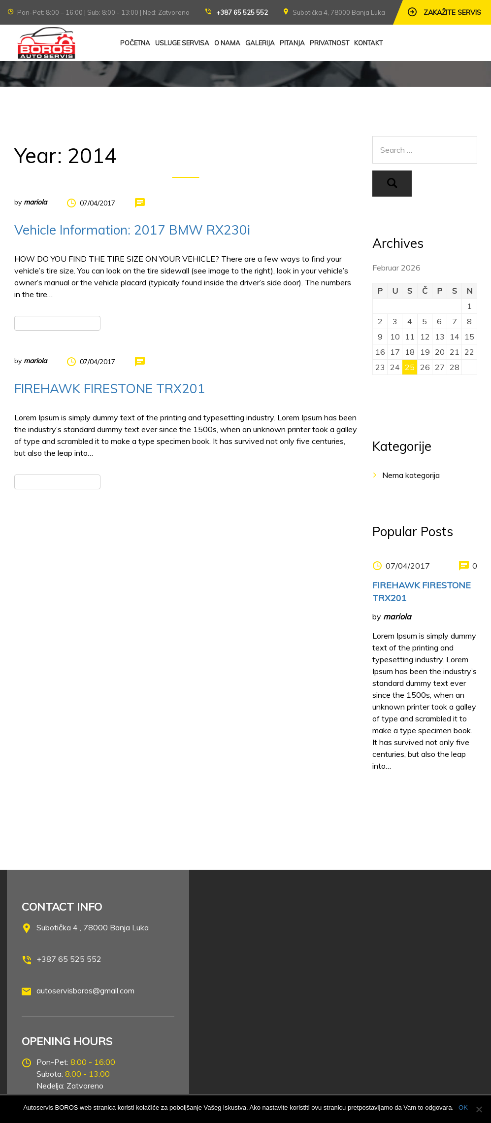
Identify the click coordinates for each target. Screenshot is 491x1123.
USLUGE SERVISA (182, 43)
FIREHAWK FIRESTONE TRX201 (109, 388)
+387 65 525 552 (242, 12)
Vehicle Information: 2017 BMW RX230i (132, 230)
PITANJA (292, 43)
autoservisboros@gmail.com (85, 990)
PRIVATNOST (329, 43)
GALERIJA (260, 43)
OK (463, 1107)
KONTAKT (368, 43)
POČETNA (135, 43)
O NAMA (227, 43)
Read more (57, 323)
